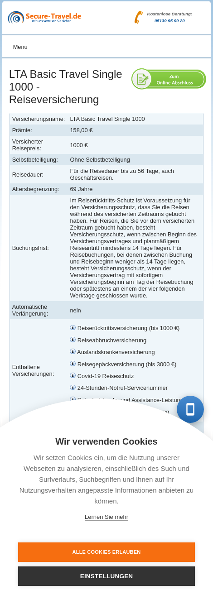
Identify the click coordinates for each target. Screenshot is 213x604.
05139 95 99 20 (170, 20)
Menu (20, 46)
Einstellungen (106, 576)
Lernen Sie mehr (106, 516)
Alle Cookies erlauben (107, 552)
